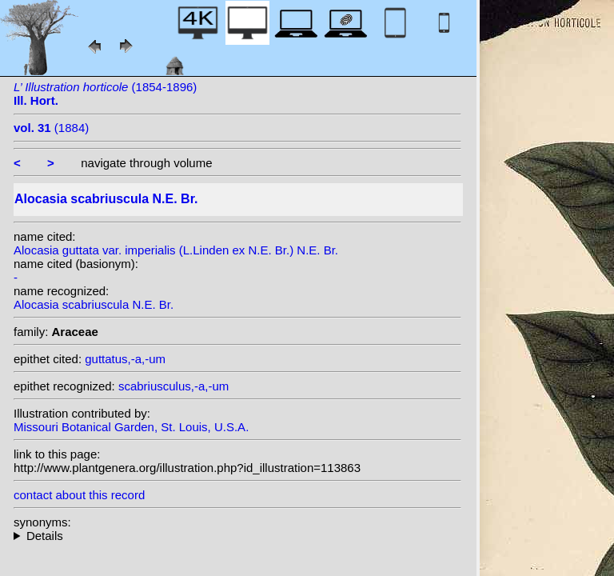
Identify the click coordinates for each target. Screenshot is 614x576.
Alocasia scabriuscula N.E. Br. (93, 304)
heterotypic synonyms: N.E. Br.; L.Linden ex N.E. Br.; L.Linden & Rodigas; (237, 535)
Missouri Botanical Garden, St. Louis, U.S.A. (131, 427)
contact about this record (79, 495)
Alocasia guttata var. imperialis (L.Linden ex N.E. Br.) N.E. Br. (176, 250)
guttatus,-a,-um (125, 359)
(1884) (51, 127)
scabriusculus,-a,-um (173, 386)
